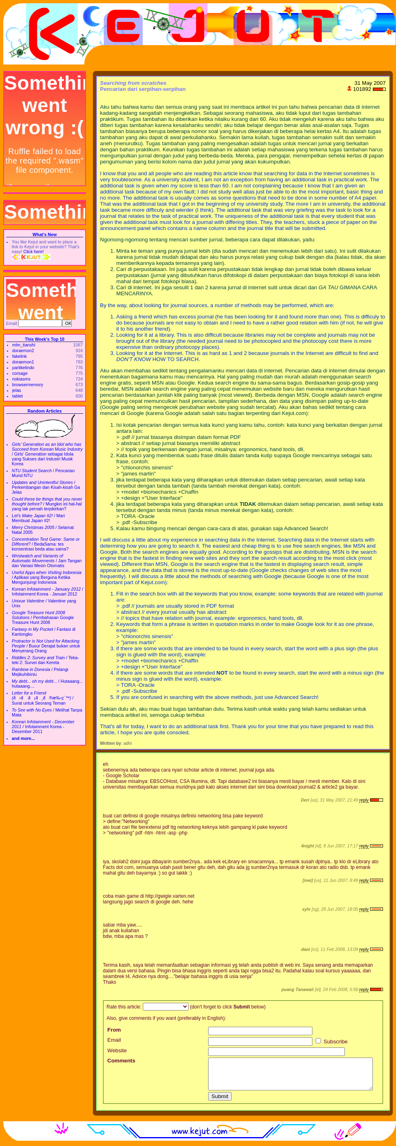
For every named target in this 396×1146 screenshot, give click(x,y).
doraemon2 (23, 350)
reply (363, 800)
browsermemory (27, 384)
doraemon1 (23, 361)
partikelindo (23, 367)
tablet (17, 395)
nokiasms (21, 378)
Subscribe (332, 1041)
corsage (20, 373)
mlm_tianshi (23, 344)
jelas (16, 390)
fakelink (19, 356)
